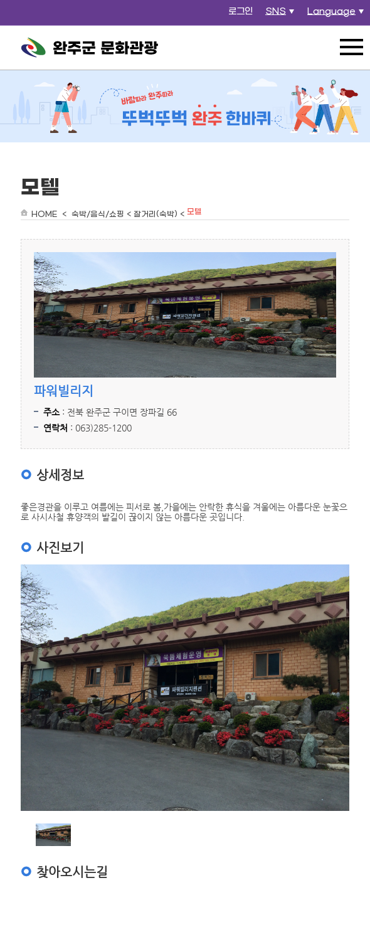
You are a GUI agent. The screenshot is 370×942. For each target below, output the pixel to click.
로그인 (240, 11)
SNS (281, 15)
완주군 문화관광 (90, 47)
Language (337, 15)
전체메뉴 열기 (351, 47)
